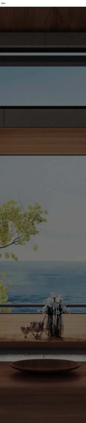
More (3, 3)
